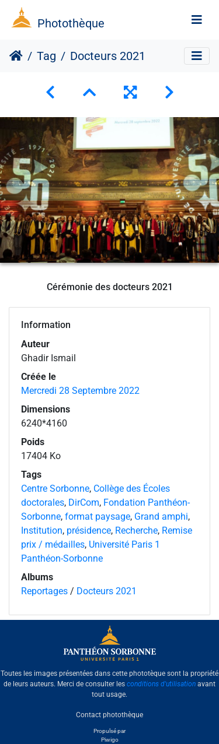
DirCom (83, 502)
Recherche (136, 530)
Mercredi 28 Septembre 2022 (80, 390)
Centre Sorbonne (55, 488)
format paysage (97, 516)
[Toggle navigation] (197, 20)
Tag (46, 56)
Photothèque (71, 23)
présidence (89, 530)
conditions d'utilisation (161, 684)
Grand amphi (161, 516)
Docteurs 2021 (107, 591)
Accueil (16, 56)
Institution (41, 530)
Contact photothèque (109, 714)
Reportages (44, 591)
